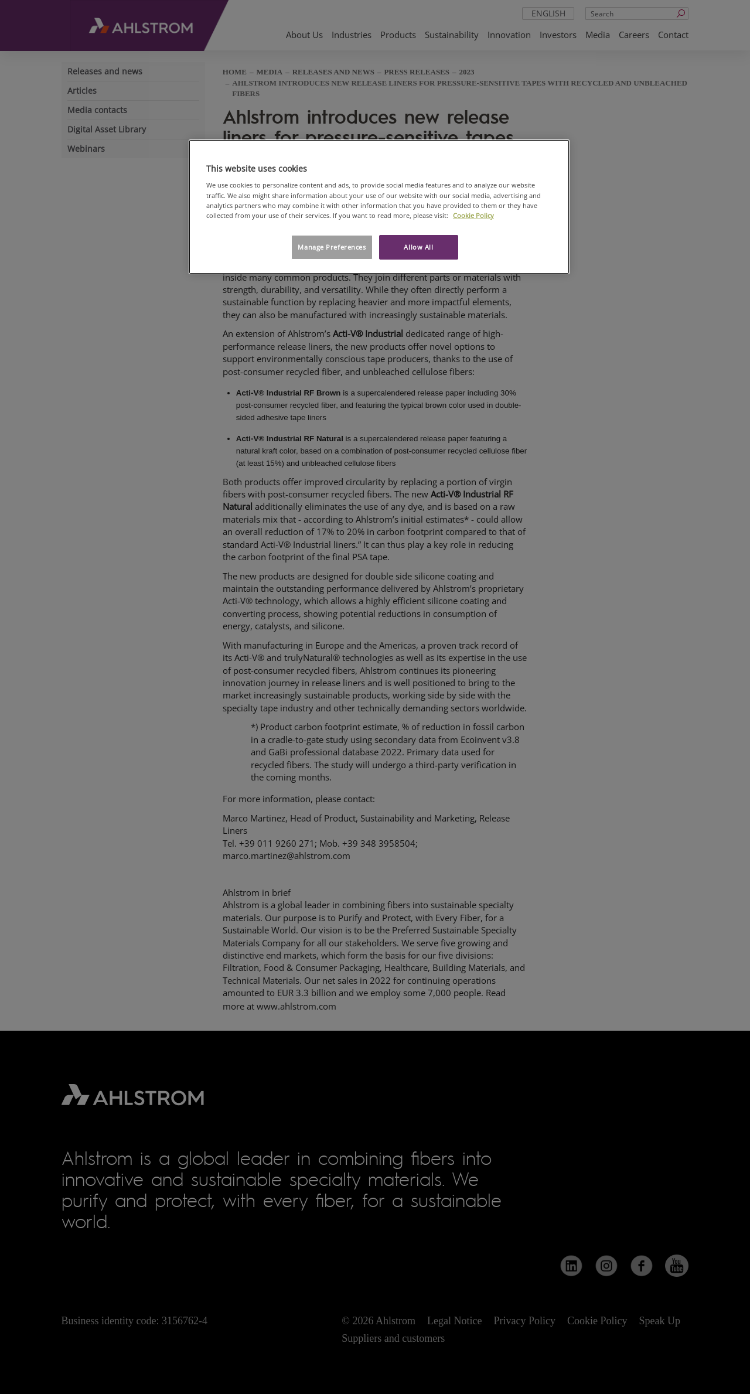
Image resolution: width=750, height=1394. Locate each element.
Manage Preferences (332, 247)
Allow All (418, 247)
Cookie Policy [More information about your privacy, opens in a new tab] (473, 215)
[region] (379, 206)
